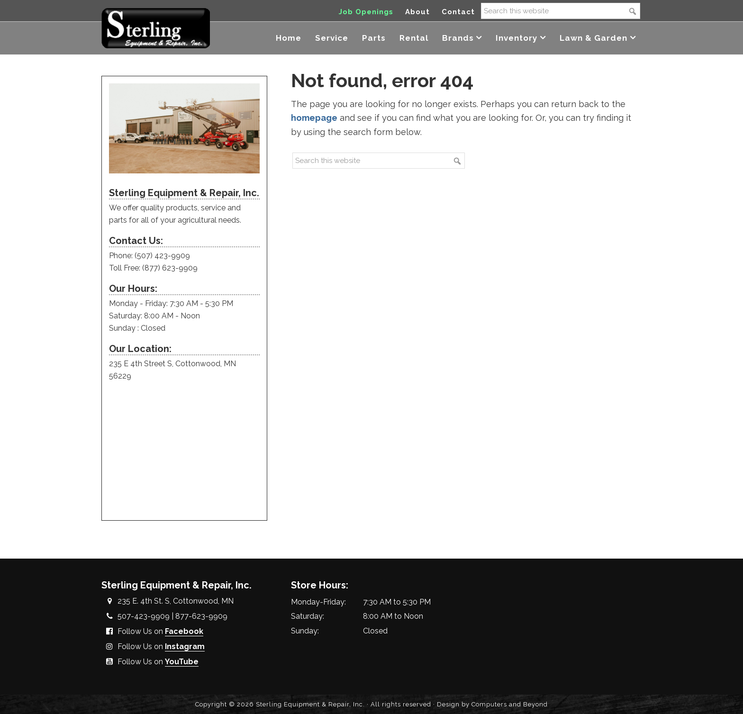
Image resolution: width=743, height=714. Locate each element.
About (417, 12)
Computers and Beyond (509, 704)
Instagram (185, 646)
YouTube (182, 661)
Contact (458, 12)
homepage (314, 118)
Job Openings (366, 12)
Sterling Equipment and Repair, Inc (155, 27)
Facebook (184, 631)
